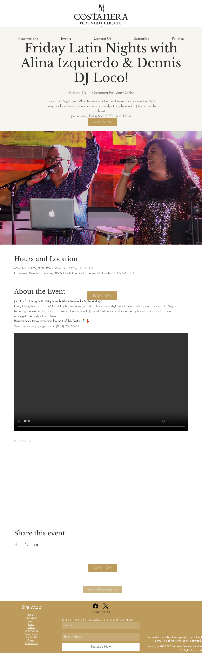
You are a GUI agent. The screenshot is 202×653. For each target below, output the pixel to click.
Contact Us (31, 636)
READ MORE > (24, 441)
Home (31, 614)
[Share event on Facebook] (16, 544)
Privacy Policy (31, 643)
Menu (31, 620)
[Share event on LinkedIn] (36, 544)
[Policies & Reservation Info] (102, 589)
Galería (31, 627)
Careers (31, 640)
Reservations (31, 633)
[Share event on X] (26, 544)
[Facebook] (96, 608)
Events (31, 624)
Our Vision (31, 618)
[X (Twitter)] (106, 608)
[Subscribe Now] (101, 647)
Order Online (31, 630)
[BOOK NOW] (102, 122)
